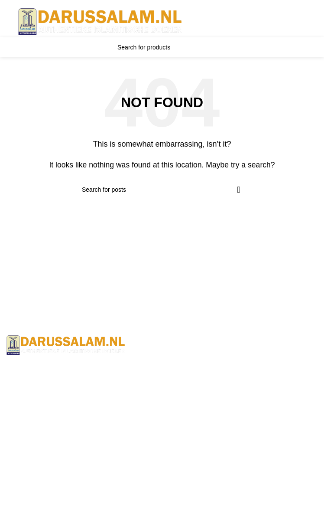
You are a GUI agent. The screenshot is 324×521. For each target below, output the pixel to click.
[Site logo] (100, 21)
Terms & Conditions (198, 358)
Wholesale (184, 423)
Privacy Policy (190, 406)
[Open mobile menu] (8, 21)
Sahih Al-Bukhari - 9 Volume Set (55, 466)
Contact (180, 374)
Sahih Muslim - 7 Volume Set (50, 482)
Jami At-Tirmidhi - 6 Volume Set (54, 498)
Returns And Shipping (202, 390)
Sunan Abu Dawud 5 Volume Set (56, 515)
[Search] (162, 47)
